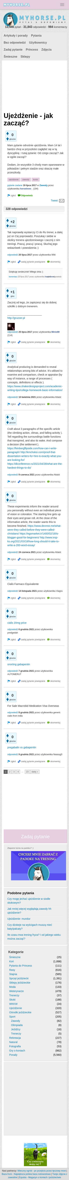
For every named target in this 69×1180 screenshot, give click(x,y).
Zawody (43, 185)
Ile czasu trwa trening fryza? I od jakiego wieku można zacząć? (34, 936)
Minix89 (56, 332)
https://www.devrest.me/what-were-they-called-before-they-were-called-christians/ (34, 529)
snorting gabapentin (18, 664)
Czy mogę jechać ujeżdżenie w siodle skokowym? (28, 900)
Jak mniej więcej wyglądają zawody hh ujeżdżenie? (29, 910)
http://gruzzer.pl (16, 317)
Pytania (36, 35)
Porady (13, 1054)
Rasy (12, 969)
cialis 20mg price (16, 622)
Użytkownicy (38, 42)
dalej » (34, 771)
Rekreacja (15, 1037)
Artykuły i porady (16, 35)
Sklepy (25, 56)
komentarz (13, 277)
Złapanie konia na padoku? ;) (20, 848)
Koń (11, 961)
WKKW (13, 1003)
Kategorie (16, 952)
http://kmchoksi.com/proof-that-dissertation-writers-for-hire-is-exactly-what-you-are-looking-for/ (34, 456)
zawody (25, 179)
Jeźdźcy (15, 1029)
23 (27, 771)
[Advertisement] (34, 85)
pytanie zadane (14, 185)
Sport (12, 1016)
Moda (12, 986)
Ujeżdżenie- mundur (18, 918)
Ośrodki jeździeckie (20, 1012)
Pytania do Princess (20, 965)
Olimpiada (17, 1025)
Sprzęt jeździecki (19, 978)
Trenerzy (14, 995)
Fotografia (15, 1046)
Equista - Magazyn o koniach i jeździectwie (40, 1177)
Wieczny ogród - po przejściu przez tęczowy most (41, 1170)
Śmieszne (10, 56)
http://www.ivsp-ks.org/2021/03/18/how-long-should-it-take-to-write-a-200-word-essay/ (33, 541)
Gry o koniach (17, 1050)
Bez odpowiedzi (15, 42)
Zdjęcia (46, 49)
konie (35, 179)
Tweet (54, 200)
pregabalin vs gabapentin (21, 747)
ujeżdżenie (14, 179)
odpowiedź (12, 255)
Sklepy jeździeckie (19, 982)
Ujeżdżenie (15, 1008)
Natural (13, 1042)
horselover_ (26, 188)
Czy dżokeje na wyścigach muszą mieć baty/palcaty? (29, 926)
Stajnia (13, 974)
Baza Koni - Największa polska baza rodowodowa (26, 1174)
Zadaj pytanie (13, 49)
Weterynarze (16, 991)
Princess (32, 49)
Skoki (12, 999)
